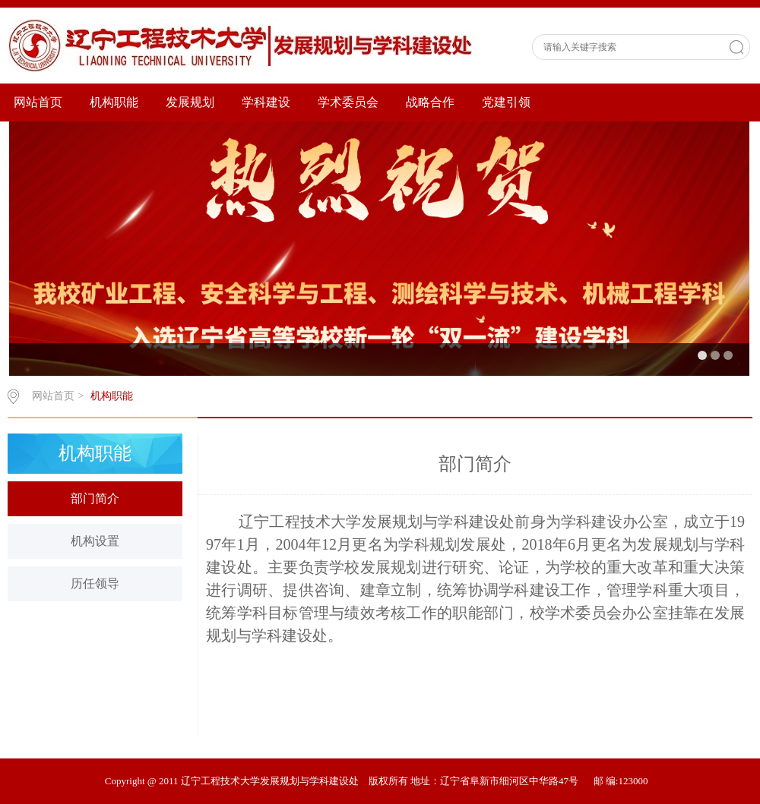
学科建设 (266, 102)
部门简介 (95, 498)
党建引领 (506, 102)
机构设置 (95, 540)
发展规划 (190, 102)
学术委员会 (348, 102)
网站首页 (38, 102)
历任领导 (95, 583)
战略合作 (430, 102)
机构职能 (114, 102)
